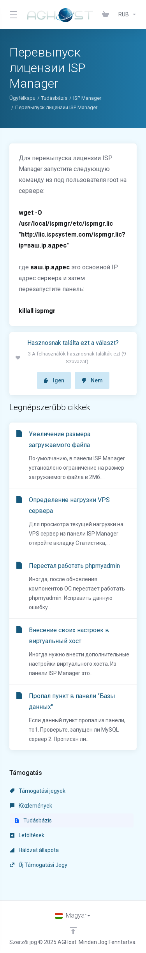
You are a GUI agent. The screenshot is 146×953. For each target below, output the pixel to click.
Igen (54, 380)
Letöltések (27, 835)
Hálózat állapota (34, 850)
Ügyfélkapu (22, 98)
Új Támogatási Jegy (38, 865)
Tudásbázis (54, 98)
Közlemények (31, 806)
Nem (92, 380)
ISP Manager (87, 98)
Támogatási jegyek (37, 791)
